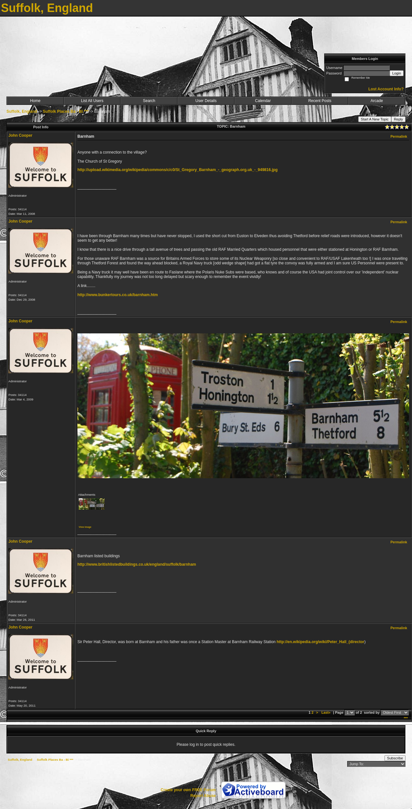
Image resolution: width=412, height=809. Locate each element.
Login (396, 73)
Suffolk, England (21, 111)
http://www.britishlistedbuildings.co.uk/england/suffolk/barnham (136, 564)
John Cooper (20, 135)
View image (85, 527)
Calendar (263, 100)
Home (35, 100)
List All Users (92, 100)
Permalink (398, 136)
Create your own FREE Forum (188, 790)
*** (406, 718)
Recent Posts (319, 100)
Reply (398, 119)
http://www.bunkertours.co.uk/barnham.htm (117, 295)
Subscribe (395, 758)
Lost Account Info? (386, 89)
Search (149, 100)
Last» (326, 712)
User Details (205, 100)
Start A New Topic (375, 119)
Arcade (377, 100)
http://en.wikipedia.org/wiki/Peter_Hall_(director (320, 642)
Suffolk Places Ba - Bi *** (65, 111)
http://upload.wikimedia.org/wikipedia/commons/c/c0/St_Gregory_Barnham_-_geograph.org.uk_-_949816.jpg (177, 170)
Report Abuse (203, 795)
